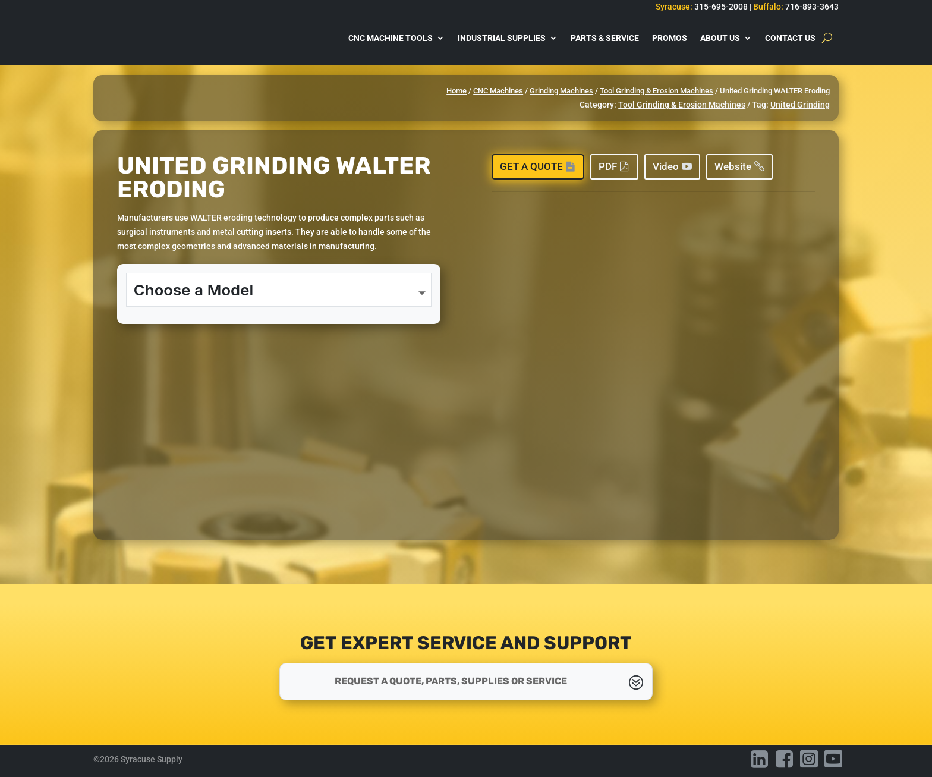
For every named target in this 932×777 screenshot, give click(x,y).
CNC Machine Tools (390, 38)
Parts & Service (605, 38)
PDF (608, 166)
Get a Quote (531, 166)
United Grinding (800, 104)
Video (666, 166)
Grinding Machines (561, 90)
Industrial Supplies (502, 38)
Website (732, 166)
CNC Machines (498, 90)
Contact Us (790, 38)
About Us (720, 38)
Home (456, 90)
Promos (669, 38)
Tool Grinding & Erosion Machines (656, 90)
